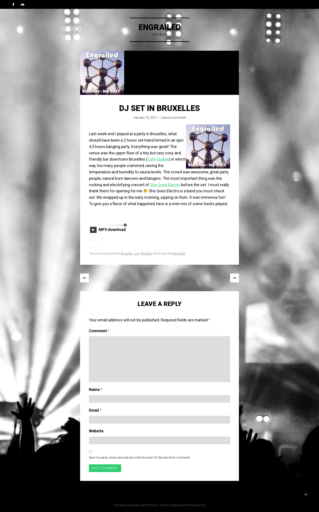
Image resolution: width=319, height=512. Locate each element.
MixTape (146, 253)
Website (96, 431)
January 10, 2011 (145, 117)
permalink (178, 253)
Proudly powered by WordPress (135, 505)
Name (95, 389)
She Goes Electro (165, 184)
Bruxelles (127, 253)
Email (95, 410)
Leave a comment (173, 117)
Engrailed (160, 27)
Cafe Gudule (158, 159)
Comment (99, 330)
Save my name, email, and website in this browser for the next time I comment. (139, 457)
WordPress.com (193, 505)
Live (136, 253)
